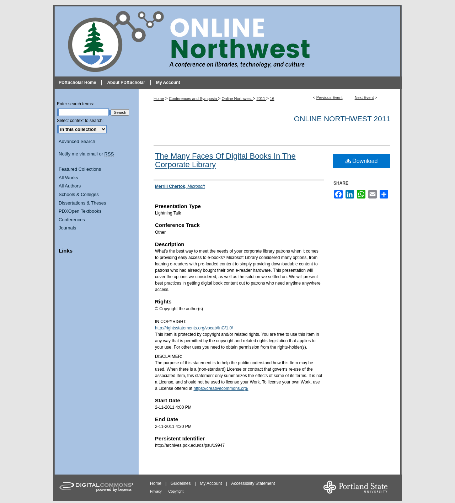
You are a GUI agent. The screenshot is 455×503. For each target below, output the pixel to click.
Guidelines (181, 483)
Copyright (176, 491)
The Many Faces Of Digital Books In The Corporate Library (225, 160)
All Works (68, 177)
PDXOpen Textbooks (80, 211)
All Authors (70, 186)
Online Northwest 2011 (342, 119)
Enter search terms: (75, 103)
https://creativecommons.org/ (221, 388)
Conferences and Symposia (193, 98)
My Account (211, 483)
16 (272, 98)
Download (362, 161)
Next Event (364, 97)
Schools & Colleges (79, 194)
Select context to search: (80, 120)
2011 (261, 98)
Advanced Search (77, 141)
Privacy (156, 491)
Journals (67, 228)
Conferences (72, 219)
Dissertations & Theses (82, 203)
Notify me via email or (86, 154)
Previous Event (329, 97)
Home (159, 98)
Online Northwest (237, 98)
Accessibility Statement (253, 483)
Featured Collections (80, 169)
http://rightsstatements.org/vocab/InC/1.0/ (194, 327)
